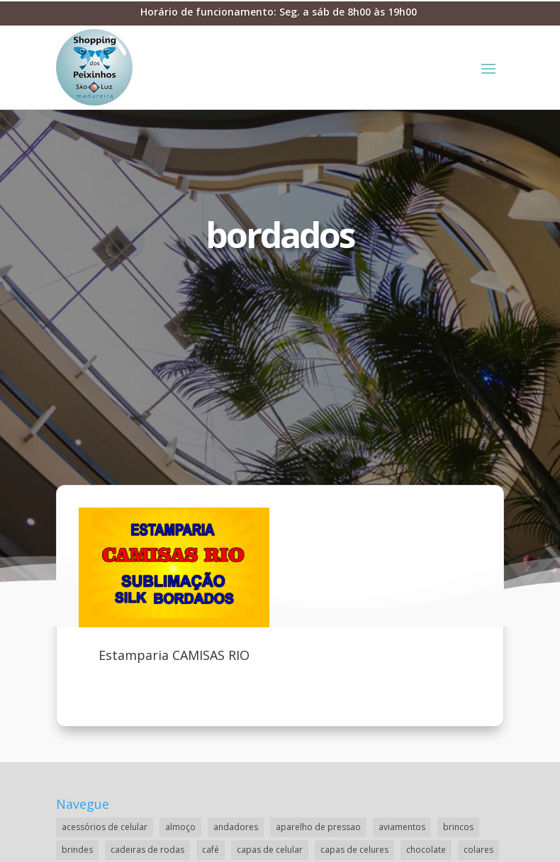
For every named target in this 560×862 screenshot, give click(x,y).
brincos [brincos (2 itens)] (458, 827)
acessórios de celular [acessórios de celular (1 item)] (104, 827)
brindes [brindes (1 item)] (77, 850)
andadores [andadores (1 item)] (235, 827)
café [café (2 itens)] (210, 850)
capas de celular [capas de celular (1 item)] (270, 850)
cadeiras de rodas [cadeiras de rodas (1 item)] (147, 850)
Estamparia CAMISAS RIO (174, 655)
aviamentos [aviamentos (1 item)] (402, 827)
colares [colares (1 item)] (478, 850)
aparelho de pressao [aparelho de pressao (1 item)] (318, 827)
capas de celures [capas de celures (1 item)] (354, 850)
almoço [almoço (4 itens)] (180, 827)
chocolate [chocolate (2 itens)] (426, 850)
